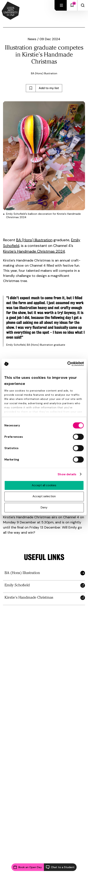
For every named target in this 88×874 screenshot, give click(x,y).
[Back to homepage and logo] (11, 11)
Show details (67, 474)
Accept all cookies (44, 485)
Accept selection (44, 496)
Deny (44, 507)
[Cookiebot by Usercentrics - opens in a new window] (67, 363)
